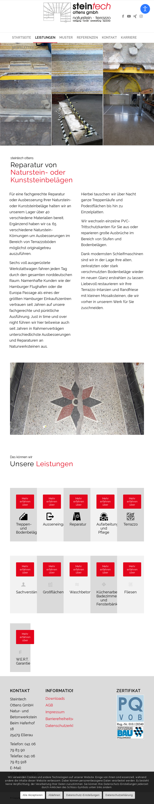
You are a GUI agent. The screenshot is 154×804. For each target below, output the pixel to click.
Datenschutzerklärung (59, 726)
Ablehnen (54, 795)
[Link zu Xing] (135, 16)
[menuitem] (21, 38)
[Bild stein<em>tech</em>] (26, 68)
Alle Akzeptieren (33, 795)
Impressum (55, 712)
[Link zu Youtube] (129, 16)
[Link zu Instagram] (141, 16)
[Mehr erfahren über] (25, 502)
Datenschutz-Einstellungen (82, 795)
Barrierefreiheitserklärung (59, 719)
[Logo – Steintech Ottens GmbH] (77, 16)
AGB (49, 705)
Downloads (55, 698)
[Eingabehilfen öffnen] (145, 9)
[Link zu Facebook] (123, 16)
